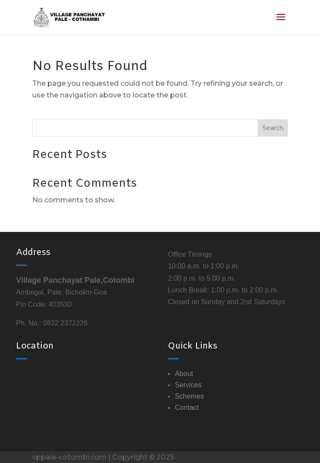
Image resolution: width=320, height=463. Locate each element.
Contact (187, 407)
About (184, 373)
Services (188, 385)
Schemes (189, 396)
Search (273, 128)
